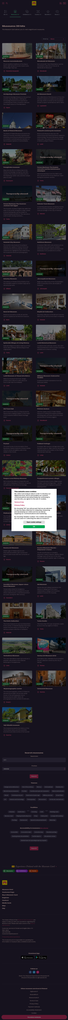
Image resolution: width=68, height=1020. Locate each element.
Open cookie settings (34, 522)
